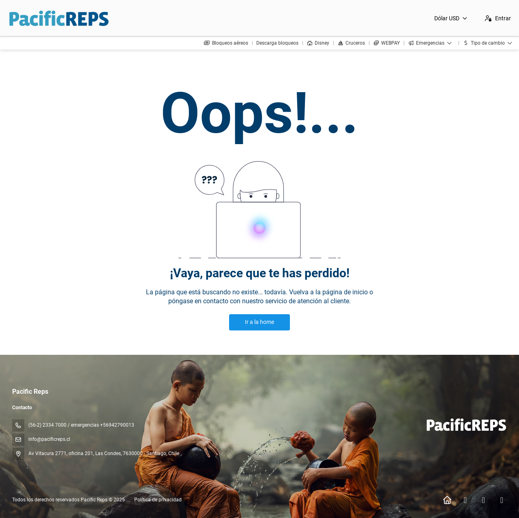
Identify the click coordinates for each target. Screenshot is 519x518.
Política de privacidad (158, 500)
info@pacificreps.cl (49, 439)
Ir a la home (259, 322)
